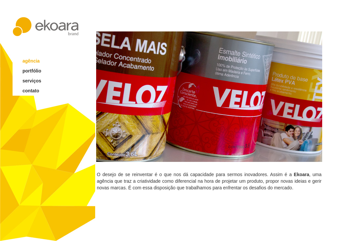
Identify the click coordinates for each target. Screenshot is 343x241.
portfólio (31, 70)
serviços (31, 80)
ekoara (46, 26)
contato (30, 90)
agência (31, 61)
